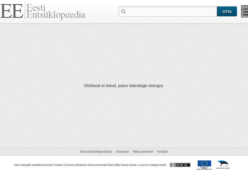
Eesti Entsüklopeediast (96, 151)
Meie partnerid (143, 151)
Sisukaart (122, 151)
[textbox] (172, 11)
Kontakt (162, 151)
